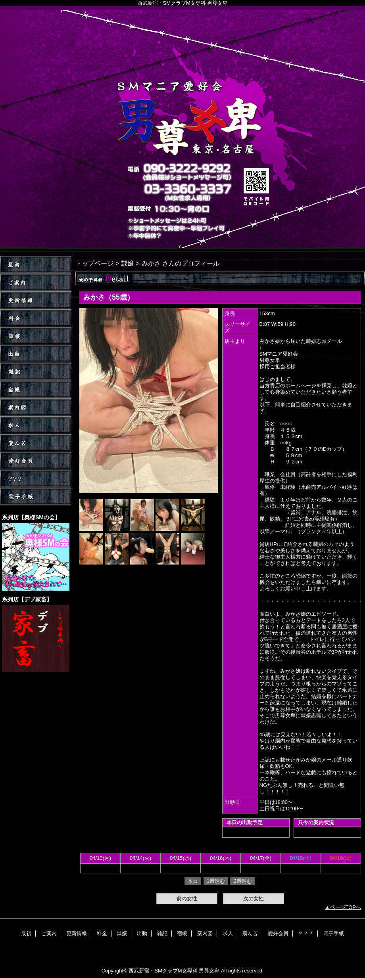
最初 (26, 933)
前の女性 (187, 898)
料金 (35, 318)
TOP (35, 265)
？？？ (35, 479)
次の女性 (253, 898)
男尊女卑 (182, 129)
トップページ (94, 263)
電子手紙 (35, 496)
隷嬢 (35, 336)
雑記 (35, 372)
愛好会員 (35, 461)
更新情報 (35, 300)
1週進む (216, 881)
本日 (193, 881)
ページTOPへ (345, 907)
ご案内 (35, 282)
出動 (35, 354)
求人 (35, 425)
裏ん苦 (35, 443)
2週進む (243, 881)
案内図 (35, 407)
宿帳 (35, 389)
